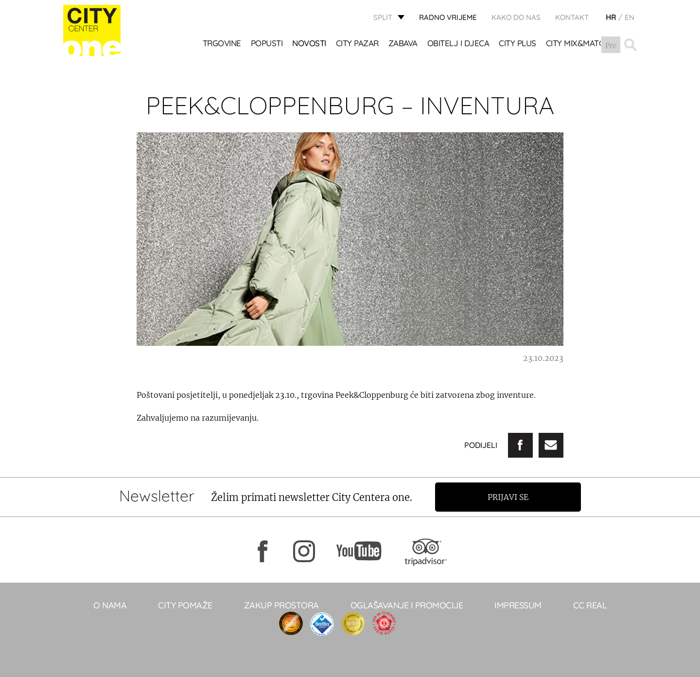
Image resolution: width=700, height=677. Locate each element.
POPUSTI (267, 44)
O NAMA (109, 605)
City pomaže (185, 605)
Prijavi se (509, 497)
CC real (590, 605)
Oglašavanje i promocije (406, 605)
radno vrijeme (448, 17)
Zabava (403, 44)
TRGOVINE (222, 44)
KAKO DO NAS (516, 17)
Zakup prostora (281, 605)
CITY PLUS (518, 44)
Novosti (310, 44)
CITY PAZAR (357, 44)
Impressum (518, 605)
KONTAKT (572, 17)
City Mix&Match (578, 44)
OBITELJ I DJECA (458, 44)
